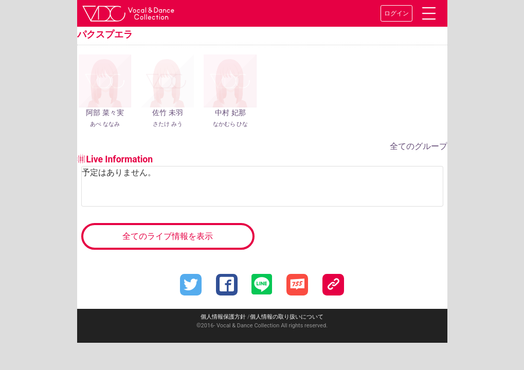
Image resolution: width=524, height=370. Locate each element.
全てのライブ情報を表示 (167, 236)
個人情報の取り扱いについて (286, 316)
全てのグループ (418, 146)
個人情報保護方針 (223, 316)
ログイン (396, 13)
